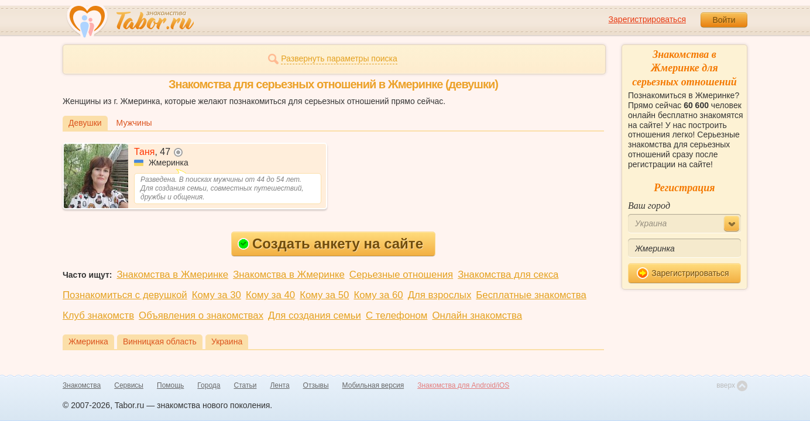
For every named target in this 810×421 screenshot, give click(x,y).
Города (208, 385)
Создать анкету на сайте (330, 243)
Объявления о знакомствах (201, 315)
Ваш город (649, 205)
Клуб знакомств (98, 315)
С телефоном (396, 315)
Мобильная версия (373, 385)
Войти (723, 20)
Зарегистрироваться (647, 19)
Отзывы (316, 385)
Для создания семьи (314, 315)
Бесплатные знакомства (531, 295)
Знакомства (82, 385)
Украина (226, 341)
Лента (279, 385)
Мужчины (134, 122)
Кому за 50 (324, 295)
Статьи (245, 385)
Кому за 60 (378, 295)
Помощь (170, 385)
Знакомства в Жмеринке (172, 274)
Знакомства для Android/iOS (463, 385)
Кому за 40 (270, 295)
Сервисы (128, 385)
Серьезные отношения (401, 274)
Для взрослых (440, 295)
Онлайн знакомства (477, 315)
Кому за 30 (216, 295)
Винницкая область (160, 341)
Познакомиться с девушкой (125, 295)
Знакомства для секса (508, 274)
